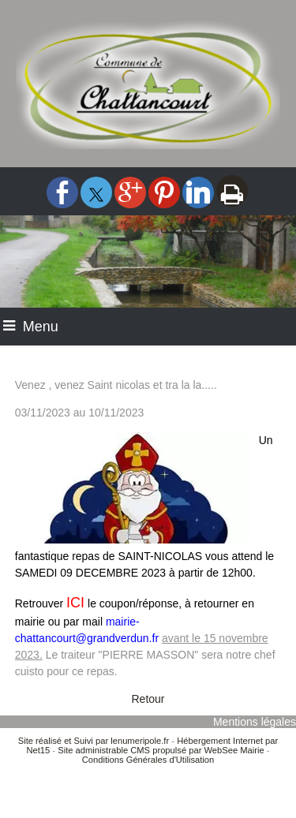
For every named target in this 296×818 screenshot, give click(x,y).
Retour (147, 699)
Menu (40, 326)
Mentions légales (254, 721)
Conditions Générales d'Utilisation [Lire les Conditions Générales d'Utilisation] (148, 759)
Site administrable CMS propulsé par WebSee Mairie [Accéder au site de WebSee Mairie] (161, 750)
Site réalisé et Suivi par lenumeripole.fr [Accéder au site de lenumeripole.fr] (94, 740)
